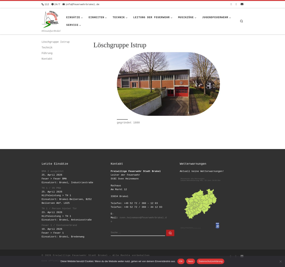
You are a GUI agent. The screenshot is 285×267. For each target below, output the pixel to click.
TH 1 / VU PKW (51, 188)
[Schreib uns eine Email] (242, 4)
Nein (190, 261)
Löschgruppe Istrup (56, 42)
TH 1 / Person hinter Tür (59, 208)
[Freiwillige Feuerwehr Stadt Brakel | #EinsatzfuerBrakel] (50, 18)
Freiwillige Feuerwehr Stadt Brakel (80, 255)
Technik (47, 47)
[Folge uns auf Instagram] (236, 4)
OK (181, 261)
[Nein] (280, 261)
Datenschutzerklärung (210, 261)
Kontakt (47, 58)
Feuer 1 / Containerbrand (59, 225)
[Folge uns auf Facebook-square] (231, 4)
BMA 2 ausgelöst (53, 171)
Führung (47, 53)
